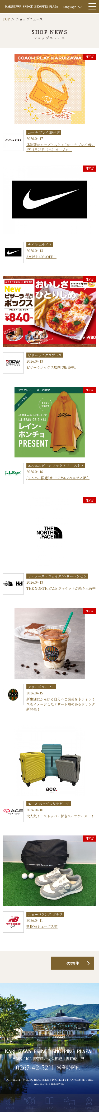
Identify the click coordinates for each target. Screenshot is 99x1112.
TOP (6, 19)
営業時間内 (69, 1067)
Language (69, 7)
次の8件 (72, 963)
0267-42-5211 (35, 1067)
